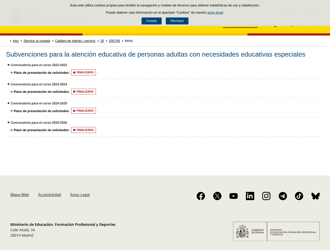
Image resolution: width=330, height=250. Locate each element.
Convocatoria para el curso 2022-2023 (39, 65)
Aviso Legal (80, 194)
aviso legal (215, 12)
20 (102, 41)
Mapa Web (19, 194)
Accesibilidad (49, 194)
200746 (114, 41)
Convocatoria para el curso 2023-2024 (39, 84)
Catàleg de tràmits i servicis (75, 41)
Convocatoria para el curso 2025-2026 (39, 122)
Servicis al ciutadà (36, 41)
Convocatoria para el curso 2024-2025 (39, 103)
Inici (16, 41)
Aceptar (151, 21)
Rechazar (177, 21)
